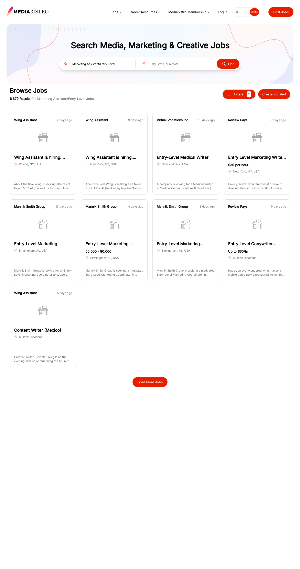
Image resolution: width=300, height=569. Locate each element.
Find (228, 63)
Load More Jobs (150, 382)
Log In (222, 12)
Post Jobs (281, 12)
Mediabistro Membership (189, 12)
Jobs (116, 12)
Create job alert (274, 94)
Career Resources (145, 12)
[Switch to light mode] (237, 12)
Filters (239, 94)
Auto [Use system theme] (254, 12)
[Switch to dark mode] (245, 12)
